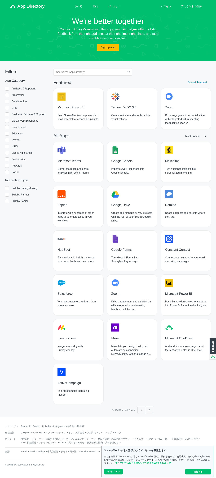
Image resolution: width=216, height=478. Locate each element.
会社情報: (10, 432)
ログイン (166, 6)
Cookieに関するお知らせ (158, 464)
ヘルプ (117, 432)
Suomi (24, 451)
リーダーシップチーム (32, 432)
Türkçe (41, 451)
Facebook (25, 426)
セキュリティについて (145, 439)
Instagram (58, 426)
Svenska (83, 451)
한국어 (63, 451)
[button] (212, 348)
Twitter (36, 426)
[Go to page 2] (149, 410)
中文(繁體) (52, 451)
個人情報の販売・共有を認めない (104, 442)
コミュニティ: (12, 426)
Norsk (32, 451)
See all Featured (197, 82)
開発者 (80, 426)
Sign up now (108, 47)
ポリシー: (10, 439)
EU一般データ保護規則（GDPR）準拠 (178, 439)
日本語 (73, 451)
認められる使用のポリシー (118, 439)
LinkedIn (46, 426)
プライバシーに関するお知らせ (129, 464)
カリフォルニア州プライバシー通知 (84, 439)
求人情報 (91, 432)
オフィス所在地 (76, 432)
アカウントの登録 (191, 6)
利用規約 (25, 439)
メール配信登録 (28, 442)
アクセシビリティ (48, 442)
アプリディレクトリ (56, 432)
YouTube (70, 426)
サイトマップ (105, 432)
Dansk (93, 451)
